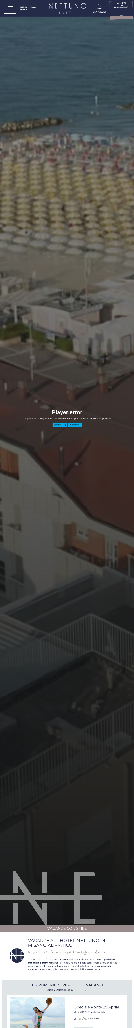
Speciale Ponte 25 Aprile (96, 1007)
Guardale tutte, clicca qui (60, 990)
